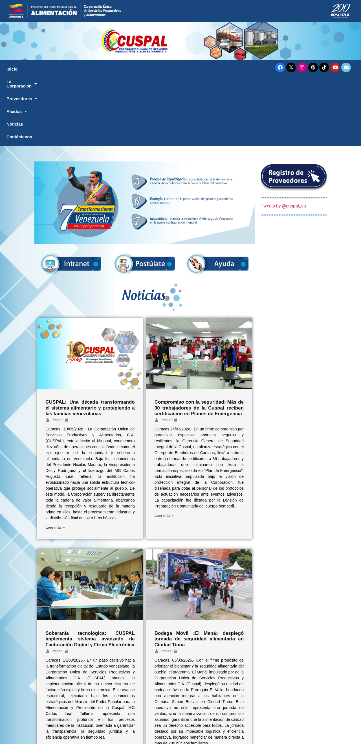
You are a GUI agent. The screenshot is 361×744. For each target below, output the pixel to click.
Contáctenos (242, 69)
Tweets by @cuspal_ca (283, 138)
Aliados (162, 69)
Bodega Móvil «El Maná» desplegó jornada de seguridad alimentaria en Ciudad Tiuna (199, 571)
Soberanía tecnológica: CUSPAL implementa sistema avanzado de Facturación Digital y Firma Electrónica (90, 571)
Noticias (201, 69)
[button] (62, 69)
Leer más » (55, 459)
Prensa (57, 352)
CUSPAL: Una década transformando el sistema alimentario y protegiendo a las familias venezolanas (90, 340)
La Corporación (62, 69)
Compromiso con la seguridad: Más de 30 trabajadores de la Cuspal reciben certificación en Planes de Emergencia (199, 340)
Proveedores (116, 69)
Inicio (18, 69)
